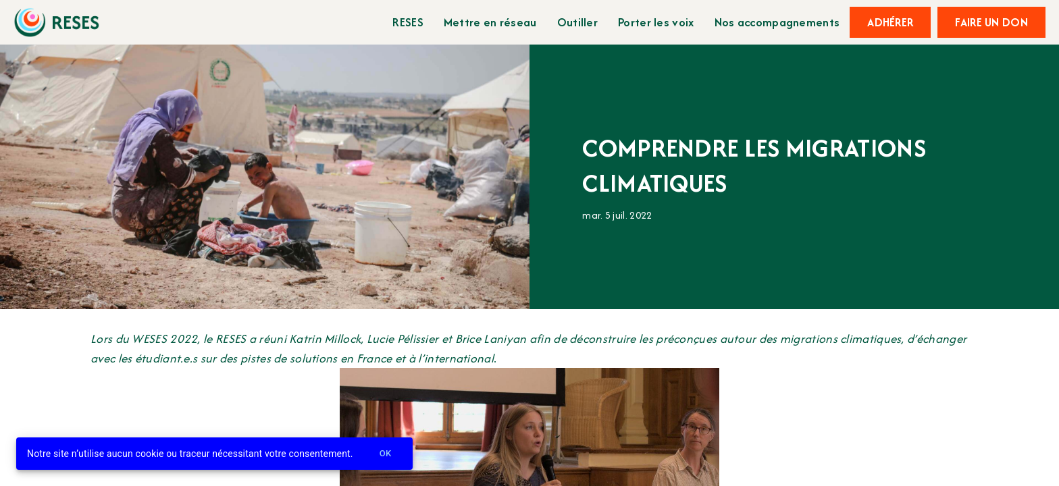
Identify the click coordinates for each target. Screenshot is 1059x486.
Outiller (577, 22)
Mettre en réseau (490, 22)
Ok (385, 453)
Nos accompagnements (777, 22)
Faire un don (991, 22)
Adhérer (890, 22)
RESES (407, 22)
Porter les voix (656, 22)
